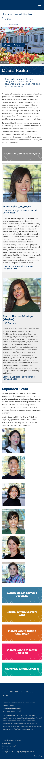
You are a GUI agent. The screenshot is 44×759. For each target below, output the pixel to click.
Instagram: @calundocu (12, 711)
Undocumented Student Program (17, 16)
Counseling (13, 24)
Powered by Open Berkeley (11, 740)
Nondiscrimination (8, 746)
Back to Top (38, 756)
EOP (16, 692)
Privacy (5, 749)
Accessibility (6, 743)
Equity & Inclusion (27, 692)
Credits (6, 696)
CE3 (11, 692)
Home (4, 24)
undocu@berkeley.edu (12, 708)
